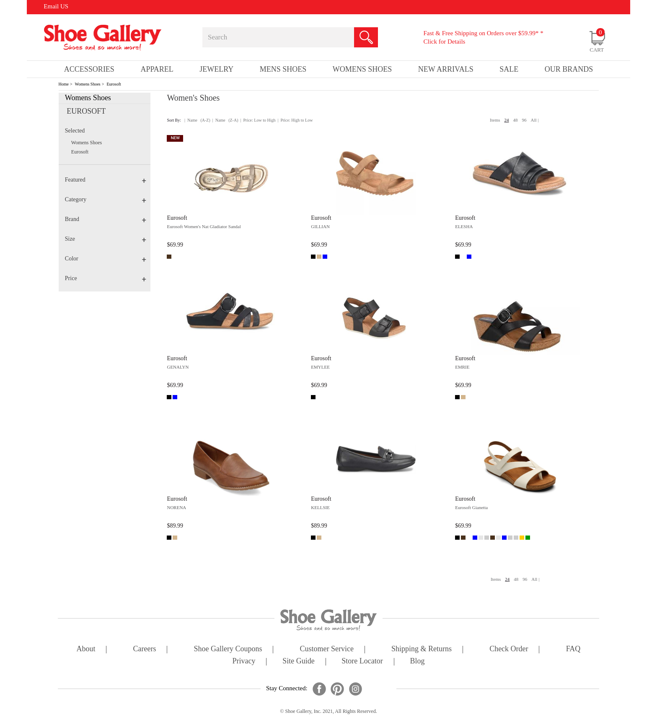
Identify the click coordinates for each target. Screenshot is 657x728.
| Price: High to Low (295, 120)
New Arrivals (445, 69)
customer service (327, 649)
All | (535, 119)
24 (506, 119)
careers (144, 649)
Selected (75, 130)
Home (64, 84)
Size (105, 239)
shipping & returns (421, 649)
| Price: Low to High (257, 120)
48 (515, 119)
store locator (362, 661)
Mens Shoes (283, 69)
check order (508, 649)
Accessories (89, 69)
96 (524, 119)
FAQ (573, 649)
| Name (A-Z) (197, 120)
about (86, 649)
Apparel (156, 69)
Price (105, 278)
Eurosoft (113, 84)
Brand (105, 219)
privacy (244, 661)
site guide (298, 661)
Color (105, 258)
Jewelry (216, 69)
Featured (105, 180)
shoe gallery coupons (228, 649)
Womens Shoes (88, 84)
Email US (56, 6)
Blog (417, 661)
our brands (569, 69)
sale (508, 69)
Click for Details (444, 41)
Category (105, 199)
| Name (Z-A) (225, 120)
